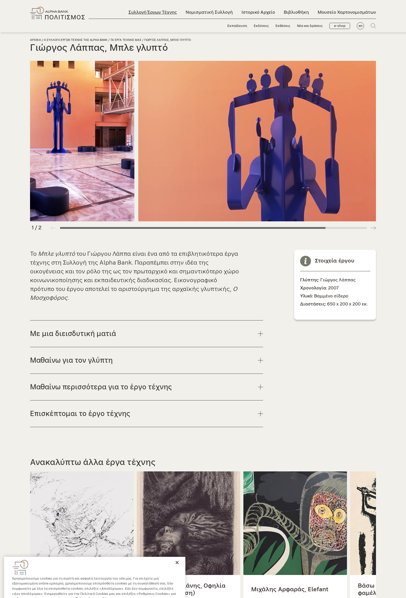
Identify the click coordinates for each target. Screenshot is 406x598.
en (361, 26)
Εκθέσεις (283, 26)
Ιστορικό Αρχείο (258, 12)
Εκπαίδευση (237, 26)
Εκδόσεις (261, 26)
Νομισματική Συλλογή (209, 12)
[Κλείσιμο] (177, 571)
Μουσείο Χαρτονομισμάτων (347, 12)
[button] (373, 228)
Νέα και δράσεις (310, 26)
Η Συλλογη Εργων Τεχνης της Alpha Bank (75, 40)
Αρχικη (35, 40)
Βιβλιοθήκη (296, 12)
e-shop (339, 26)
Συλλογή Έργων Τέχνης (152, 12)
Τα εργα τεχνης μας (125, 40)
